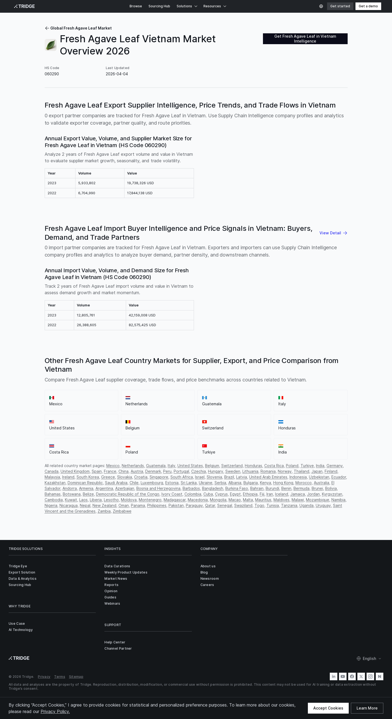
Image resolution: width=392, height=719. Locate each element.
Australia (321, 482)
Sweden (232, 471)
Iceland (281, 494)
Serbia (220, 482)
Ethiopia (250, 494)
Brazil (229, 477)
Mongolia (218, 499)
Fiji (262, 494)
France (110, 471)
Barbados (191, 488)
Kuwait (71, 499)
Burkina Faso (236, 488)
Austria (137, 471)
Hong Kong (283, 482)
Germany (335, 465)
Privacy (44, 677)
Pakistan (176, 505)
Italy (171, 465)
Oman (123, 505)
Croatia (140, 477)
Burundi (272, 488)
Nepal (85, 505)
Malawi (298, 499)
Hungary (215, 471)
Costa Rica (274, 465)
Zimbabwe (122, 511)
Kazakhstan (55, 482)
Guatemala (156, 465)
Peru (167, 471)
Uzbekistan (319, 477)
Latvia (241, 477)
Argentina (104, 488)
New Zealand (104, 505)
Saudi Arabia (116, 482)
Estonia (172, 482)
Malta (248, 499)
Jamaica (297, 494)
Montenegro (150, 499)
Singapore (159, 477)
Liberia (96, 499)
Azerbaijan (124, 488)
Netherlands (133, 465)
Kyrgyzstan (332, 494)
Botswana (72, 494)
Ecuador (338, 477)
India (320, 465)
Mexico (113, 465)
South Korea (88, 477)
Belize (88, 494)
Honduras (253, 465)
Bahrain (256, 488)
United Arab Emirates (268, 477)
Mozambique (317, 499)
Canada (51, 471)
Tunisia (272, 505)
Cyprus (221, 494)
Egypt (235, 494)
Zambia (104, 511)
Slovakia (124, 477)
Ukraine (205, 482)
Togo (259, 505)
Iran (269, 494)
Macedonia (198, 499)
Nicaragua (69, 505)
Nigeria (51, 505)
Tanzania (289, 505)
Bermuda (301, 488)
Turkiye (307, 465)
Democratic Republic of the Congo (127, 494)
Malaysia (52, 477)
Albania (234, 482)
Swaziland (243, 505)
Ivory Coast (172, 494)
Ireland (68, 477)
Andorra (69, 488)
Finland (331, 471)
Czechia (198, 471)
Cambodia (54, 499)
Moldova (129, 499)
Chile (134, 482)
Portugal (181, 471)
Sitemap (76, 677)
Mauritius (263, 499)
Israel (200, 477)
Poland (292, 465)
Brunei (317, 488)
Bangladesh (212, 488)
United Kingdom (75, 471)
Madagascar (175, 499)
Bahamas (53, 494)
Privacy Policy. (55, 711)
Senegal (224, 505)
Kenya (265, 482)
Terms (59, 677)
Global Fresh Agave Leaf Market (78, 28)
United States (190, 465)
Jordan (313, 494)
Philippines (156, 505)
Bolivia (331, 488)
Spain (97, 471)
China (123, 471)
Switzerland (232, 465)
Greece (108, 477)
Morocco (303, 482)
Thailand (301, 471)
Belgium (212, 465)
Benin (286, 488)
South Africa (181, 477)
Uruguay (323, 505)
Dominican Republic (85, 482)
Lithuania (250, 471)
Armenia (86, 488)
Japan (316, 471)
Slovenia (214, 477)
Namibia (338, 499)
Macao (235, 499)
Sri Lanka (189, 482)
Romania (268, 471)
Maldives (281, 499)
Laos (83, 499)
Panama (138, 505)
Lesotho (111, 499)
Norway (285, 471)
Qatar (210, 505)
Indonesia (298, 477)
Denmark (153, 471)
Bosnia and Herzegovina (158, 488)
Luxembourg (152, 482)
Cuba (208, 494)
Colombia (193, 494)
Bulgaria (250, 482)
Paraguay (194, 505)
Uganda (306, 505)
